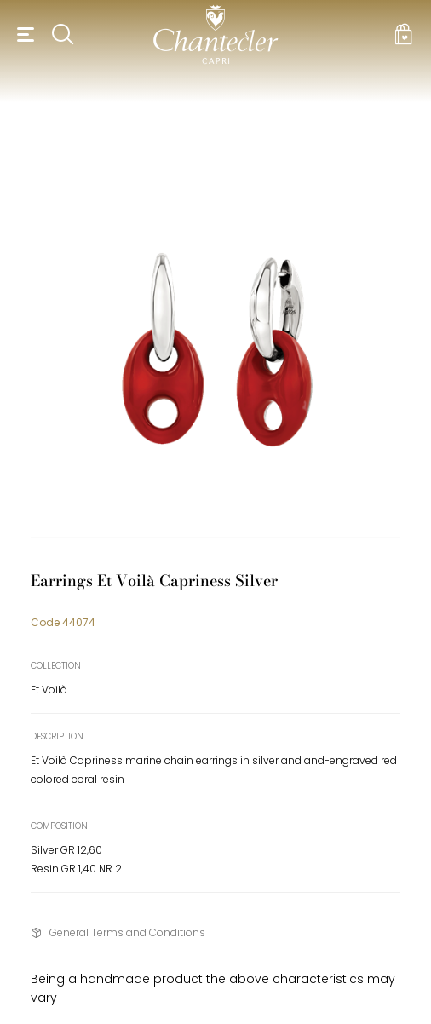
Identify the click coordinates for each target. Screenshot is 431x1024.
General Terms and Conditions (127, 932)
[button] (23, 34)
